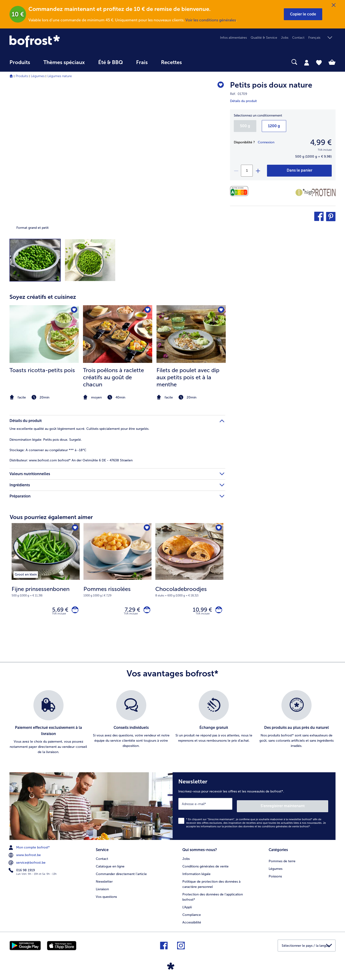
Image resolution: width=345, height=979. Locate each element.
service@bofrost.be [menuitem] (27, 862)
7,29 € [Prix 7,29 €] (130, 610)
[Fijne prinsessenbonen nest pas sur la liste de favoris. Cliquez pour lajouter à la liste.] (74, 528)
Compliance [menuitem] (191, 913)
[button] (303, 14)
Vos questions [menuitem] (106, 895)
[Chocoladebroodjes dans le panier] (217, 610)
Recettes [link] (171, 62)
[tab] (306, 62)
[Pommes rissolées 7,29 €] (117, 578)
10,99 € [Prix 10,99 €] (200, 610)
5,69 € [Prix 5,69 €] (58, 610)
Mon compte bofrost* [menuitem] (29, 847)
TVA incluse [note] (59, 615)
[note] (44, 397)
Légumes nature (59, 76)
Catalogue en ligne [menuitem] (110, 865)
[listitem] (44, 353)
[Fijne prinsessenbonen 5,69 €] (46, 578)
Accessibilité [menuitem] (191, 921)
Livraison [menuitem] (102, 887)
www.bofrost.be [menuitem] (25, 855)
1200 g (274, 126)
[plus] (258, 171)
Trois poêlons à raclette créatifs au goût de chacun (113, 377)
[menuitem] (19, 65)
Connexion (266, 142)
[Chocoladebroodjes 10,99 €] (189, 578)
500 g (245, 126)
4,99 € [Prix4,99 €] (321, 142)
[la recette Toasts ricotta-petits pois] (44, 334)
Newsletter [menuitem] (104, 880)
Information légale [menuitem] (196, 873)
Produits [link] (19, 62)
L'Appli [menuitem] (187, 906)
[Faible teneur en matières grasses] (299, 192)
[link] (58, 41)
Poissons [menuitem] (275, 875)
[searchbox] (198, 62)
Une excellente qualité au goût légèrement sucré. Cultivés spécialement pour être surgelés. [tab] (79, 429)
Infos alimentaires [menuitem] (233, 38)
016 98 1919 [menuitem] (22, 869)
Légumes (38, 76)
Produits (22, 76)
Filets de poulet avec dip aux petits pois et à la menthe (187, 377)
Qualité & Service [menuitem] (264, 38)
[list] (172, 724)
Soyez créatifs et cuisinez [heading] (42, 296)
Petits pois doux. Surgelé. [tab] (45, 440)
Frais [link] (142, 62)
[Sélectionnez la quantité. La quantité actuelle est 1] (247, 171)
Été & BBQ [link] (110, 62)
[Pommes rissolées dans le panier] (145, 610)
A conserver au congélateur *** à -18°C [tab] (47, 450)
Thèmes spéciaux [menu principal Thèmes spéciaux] (64, 62)
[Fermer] (334, 5)
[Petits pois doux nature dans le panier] (299, 171)
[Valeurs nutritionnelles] (240, 191)
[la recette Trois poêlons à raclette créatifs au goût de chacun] (117, 334)
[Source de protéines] (319, 192)
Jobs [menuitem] (284, 38)
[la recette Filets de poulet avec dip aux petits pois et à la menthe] (191, 334)
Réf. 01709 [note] (238, 94)
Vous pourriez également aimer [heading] (51, 517)
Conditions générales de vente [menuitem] (205, 865)
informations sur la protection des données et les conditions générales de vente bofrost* (255, 826)
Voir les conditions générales (210, 20)
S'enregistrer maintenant (300, 805)
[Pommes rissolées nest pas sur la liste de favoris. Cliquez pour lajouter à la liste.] (146, 528)
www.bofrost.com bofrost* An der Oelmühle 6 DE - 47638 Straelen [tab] (71, 460)
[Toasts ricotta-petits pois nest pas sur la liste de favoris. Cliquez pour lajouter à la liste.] (73, 310)
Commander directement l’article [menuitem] (121, 873)
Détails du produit (243, 101)
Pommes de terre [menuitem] (282, 860)
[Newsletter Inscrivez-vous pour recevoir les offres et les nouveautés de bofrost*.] (254, 807)
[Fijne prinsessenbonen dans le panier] (73, 610)
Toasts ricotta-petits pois (42, 370)
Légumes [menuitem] (275, 867)
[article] (117, 343)
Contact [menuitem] (298, 38)
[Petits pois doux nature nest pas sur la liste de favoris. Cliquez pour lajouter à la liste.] (219, 85)
